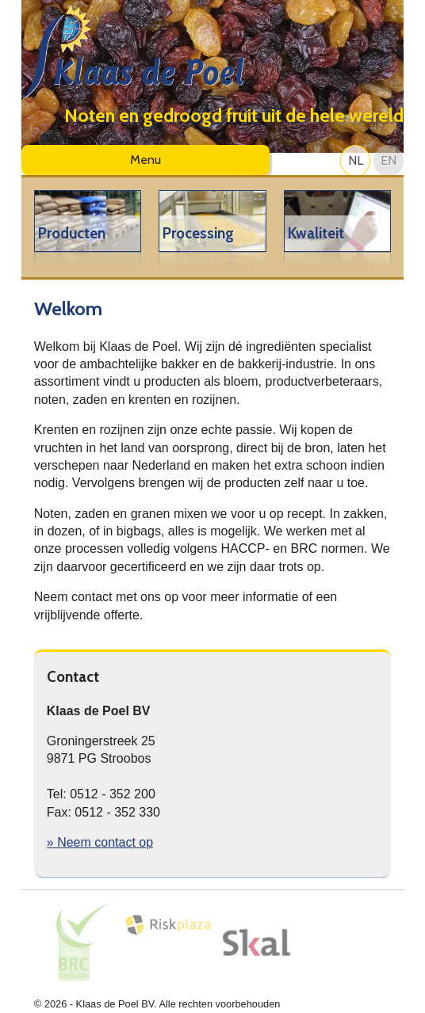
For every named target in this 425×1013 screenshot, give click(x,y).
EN (388, 160)
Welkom (68, 308)
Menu (145, 159)
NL (355, 160)
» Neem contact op (100, 842)
